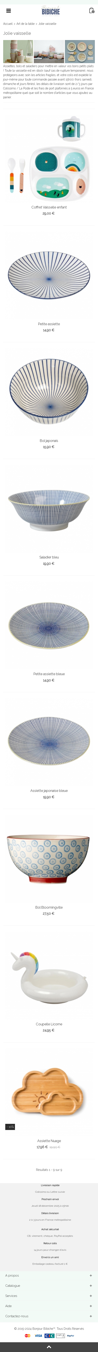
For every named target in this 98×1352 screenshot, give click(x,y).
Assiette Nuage (49, 1141)
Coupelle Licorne (49, 1024)
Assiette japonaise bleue (49, 791)
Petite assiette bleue (49, 674)
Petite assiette (49, 324)
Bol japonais (49, 441)
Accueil (8, 23)
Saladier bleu (49, 557)
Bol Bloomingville (49, 907)
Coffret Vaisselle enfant (49, 207)
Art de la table (25, 23)
